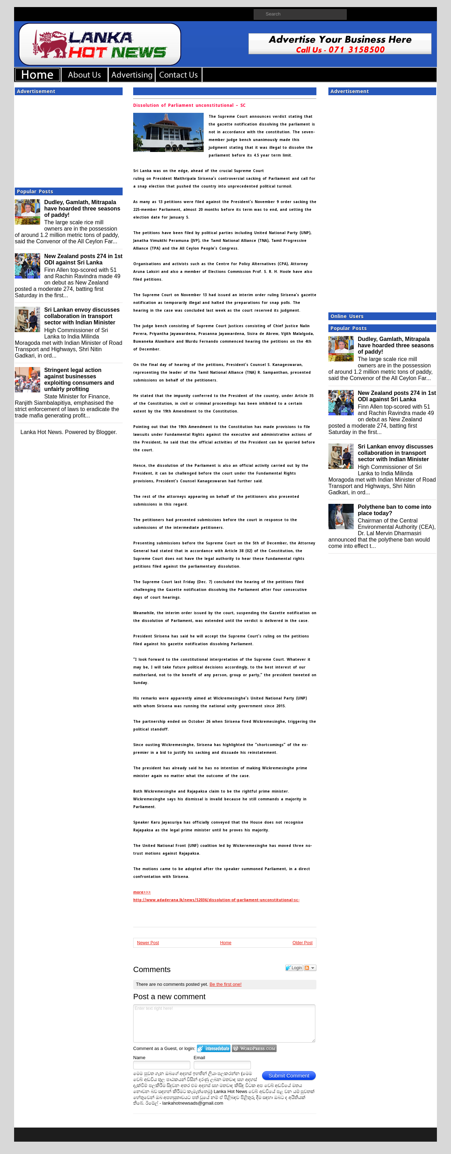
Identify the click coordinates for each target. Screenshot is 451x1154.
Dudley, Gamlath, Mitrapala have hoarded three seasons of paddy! (82, 208)
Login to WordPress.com (254, 1048)
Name (139, 1057)
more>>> (142, 892)
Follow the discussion (310, 968)
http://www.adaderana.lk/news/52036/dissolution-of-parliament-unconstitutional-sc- (216, 900)
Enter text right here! (224, 1024)
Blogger (105, 432)
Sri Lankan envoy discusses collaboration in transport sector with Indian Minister (81, 316)
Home (225, 942)
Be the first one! (226, 984)
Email (199, 1057)
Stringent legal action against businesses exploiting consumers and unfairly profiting (79, 379)
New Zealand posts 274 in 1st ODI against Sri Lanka (83, 259)
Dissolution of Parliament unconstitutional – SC (189, 105)
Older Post (302, 942)
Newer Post (148, 942)
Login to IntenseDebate (213, 1048)
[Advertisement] (69, 139)
